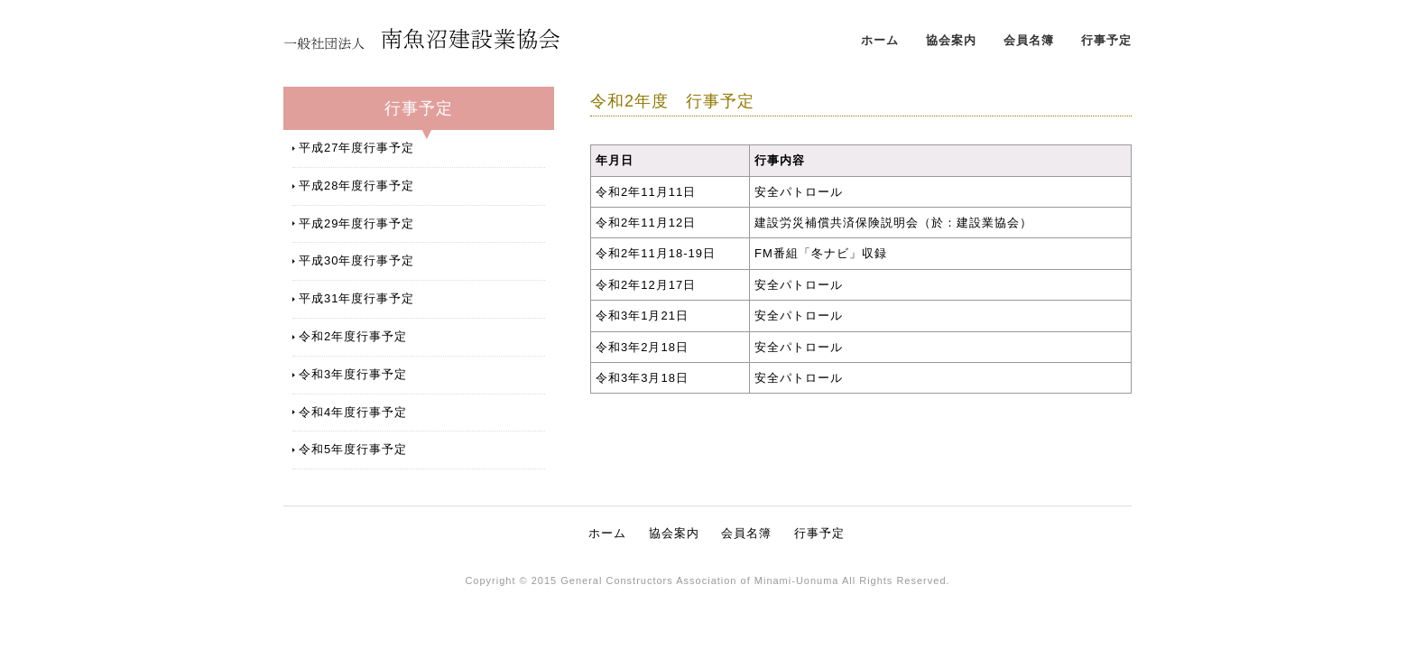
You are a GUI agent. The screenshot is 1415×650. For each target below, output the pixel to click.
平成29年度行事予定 (356, 223)
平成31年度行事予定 (356, 298)
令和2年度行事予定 (353, 336)
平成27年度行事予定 (356, 147)
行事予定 (1106, 40)
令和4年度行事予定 (353, 412)
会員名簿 (1028, 40)
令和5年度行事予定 (353, 449)
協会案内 (951, 40)
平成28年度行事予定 (356, 185)
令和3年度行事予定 (353, 374)
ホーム (880, 40)
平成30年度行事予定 (356, 260)
